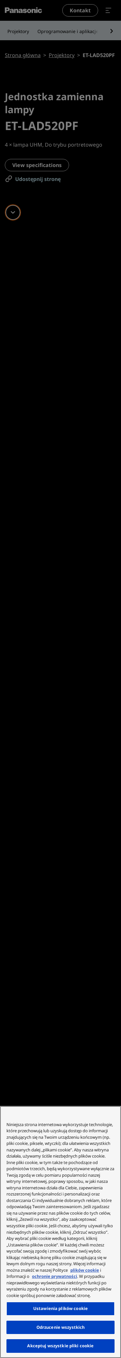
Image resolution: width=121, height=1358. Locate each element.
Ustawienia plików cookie (60, 1308)
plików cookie (84, 1270)
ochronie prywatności (54, 1276)
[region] (60, 1232)
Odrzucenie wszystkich (60, 1327)
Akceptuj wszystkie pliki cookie (60, 1346)
